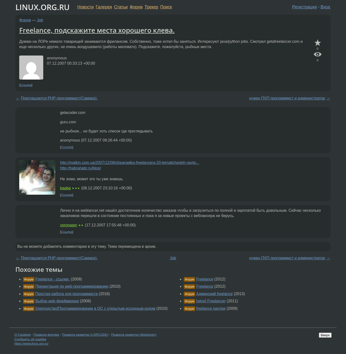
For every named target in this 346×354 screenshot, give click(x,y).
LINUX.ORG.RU (42, 7)
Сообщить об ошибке (30, 339)
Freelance (204, 279)
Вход (325, 7)
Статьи (121, 7)
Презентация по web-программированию (71, 286)
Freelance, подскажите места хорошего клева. (97, 30)
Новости (85, 7)
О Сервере (22, 334)
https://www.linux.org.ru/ (31, 343)
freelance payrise (210, 308)
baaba (65, 188)
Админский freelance (214, 294)
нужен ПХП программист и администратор (287, 98)
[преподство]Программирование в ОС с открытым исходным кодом (95, 308)
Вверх (325, 335)
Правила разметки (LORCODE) (85, 334)
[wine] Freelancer (211, 301)
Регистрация (304, 7)
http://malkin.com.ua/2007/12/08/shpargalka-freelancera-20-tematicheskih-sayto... (129, 163)
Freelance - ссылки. (52, 279)
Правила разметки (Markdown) (133, 334)
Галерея (104, 7)
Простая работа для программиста (66, 294)
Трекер (151, 7)
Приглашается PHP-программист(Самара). (59, 98)
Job (40, 20)
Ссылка (25, 85)
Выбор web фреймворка (57, 301)
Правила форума (46, 334)
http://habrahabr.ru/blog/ (80, 168)
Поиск (166, 7)
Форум (136, 7)
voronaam (68, 225)
